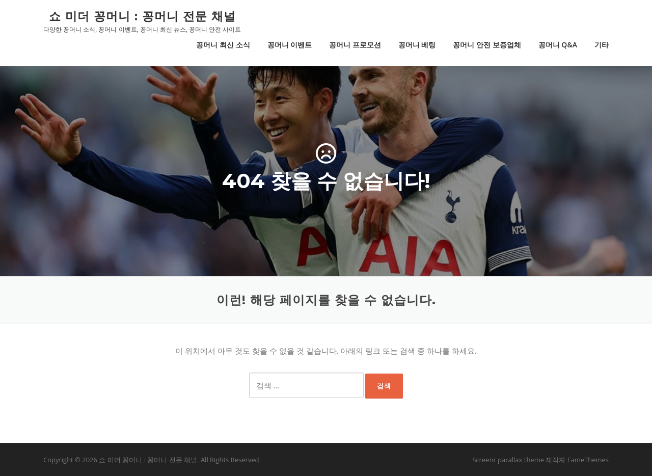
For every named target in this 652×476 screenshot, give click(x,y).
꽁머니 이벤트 (289, 44)
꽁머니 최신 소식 (223, 44)
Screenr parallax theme (508, 459)
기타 (601, 44)
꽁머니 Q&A (557, 44)
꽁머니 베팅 (417, 44)
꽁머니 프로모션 (355, 44)
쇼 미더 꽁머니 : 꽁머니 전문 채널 (142, 16)
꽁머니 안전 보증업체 (487, 44)
